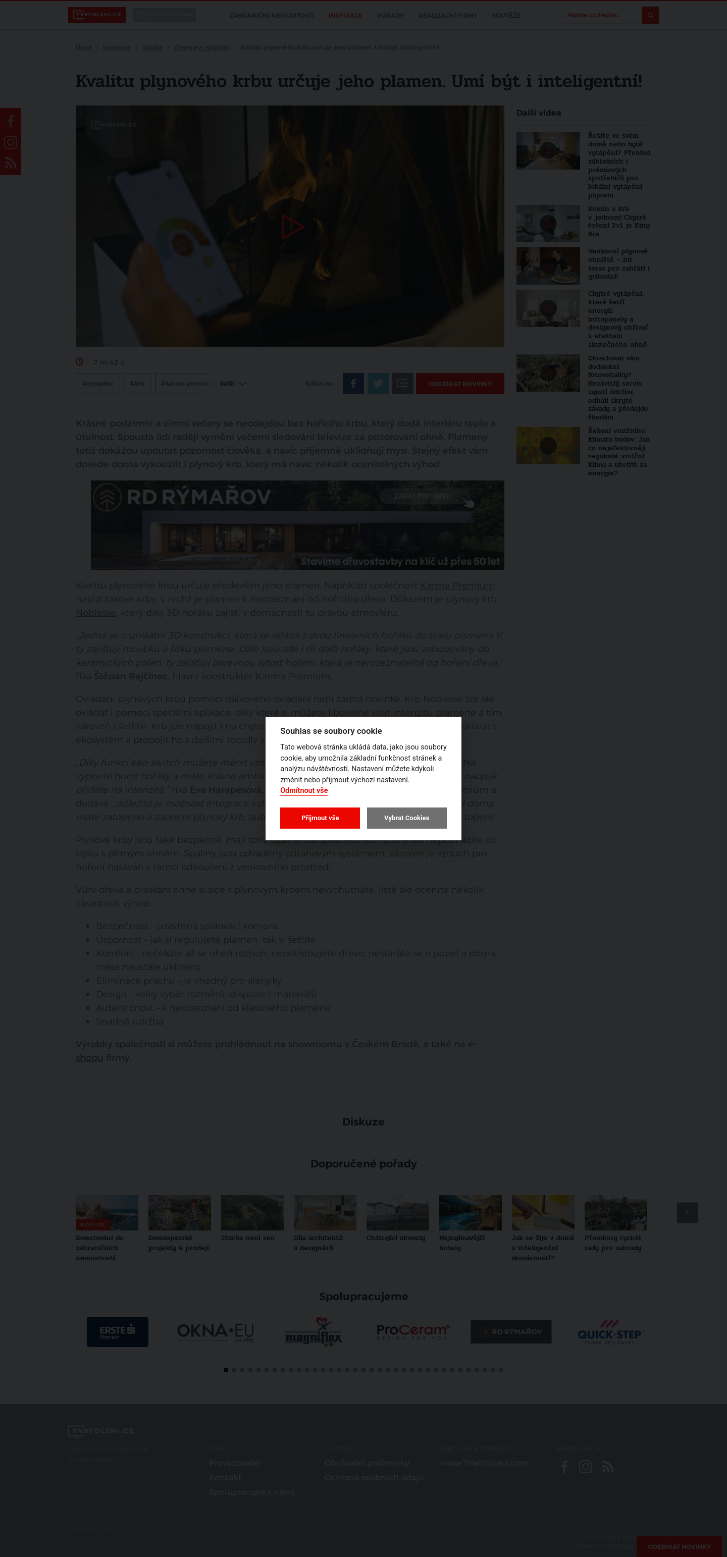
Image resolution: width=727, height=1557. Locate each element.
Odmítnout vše (304, 790)
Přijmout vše (320, 818)
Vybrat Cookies (406, 818)
